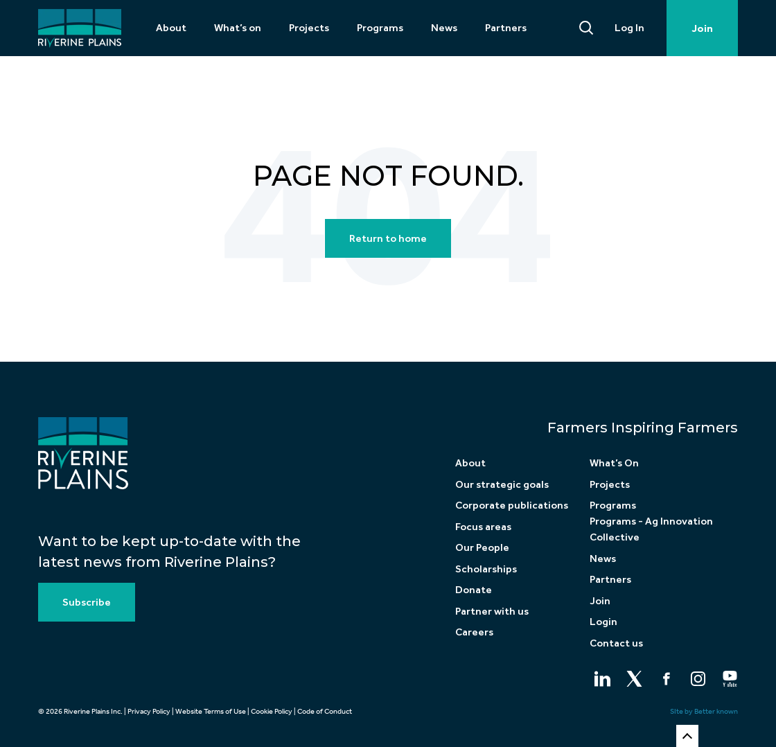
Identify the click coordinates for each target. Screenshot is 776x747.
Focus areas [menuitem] (483, 526)
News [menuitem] (444, 27)
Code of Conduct (324, 711)
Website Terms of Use (210, 711)
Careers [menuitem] (474, 632)
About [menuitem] (171, 27)
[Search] (587, 28)
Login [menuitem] (603, 621)
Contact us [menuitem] (616, 643)
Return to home (388, 238)
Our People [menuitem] (482, 547)
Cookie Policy (271, 711)
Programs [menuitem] (380, 27)
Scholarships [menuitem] (486, 569)
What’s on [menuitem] (237, 27)
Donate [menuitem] (473, 589)
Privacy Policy (148, 711)
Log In (629, 27)
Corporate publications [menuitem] (511, 505)
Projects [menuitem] (309, 27)
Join (702, 28)
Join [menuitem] (600, 601)
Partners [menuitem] (506, 27)
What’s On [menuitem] (614, 463)
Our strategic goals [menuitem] (502, 484)
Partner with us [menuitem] (492, 611)
